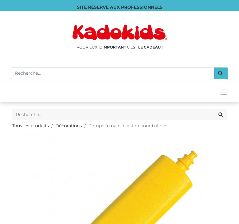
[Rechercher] (221, 73)
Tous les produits (30, 125)
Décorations (68, 125)
